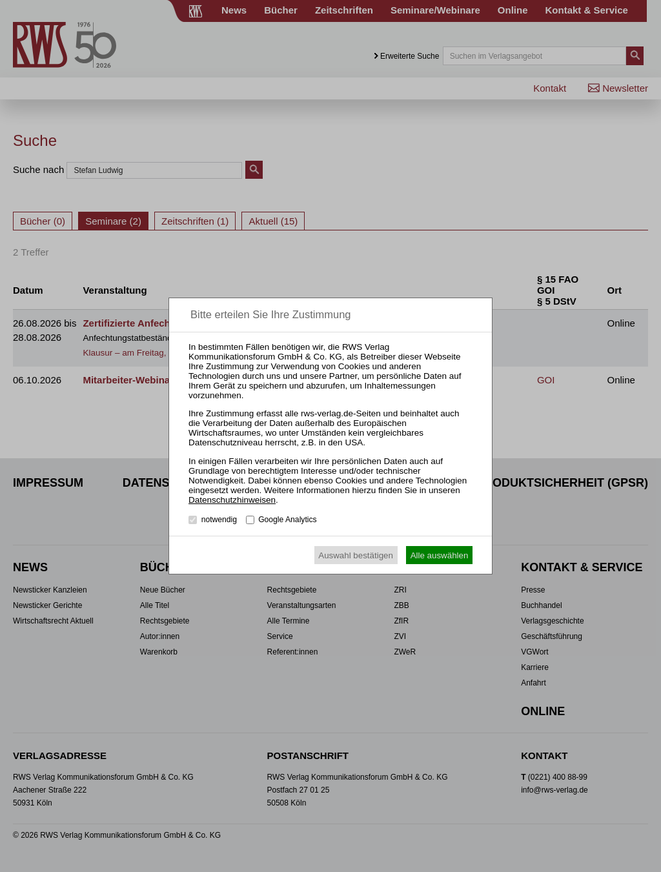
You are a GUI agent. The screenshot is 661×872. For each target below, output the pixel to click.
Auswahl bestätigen (355, 555)
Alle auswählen (440, 555)
